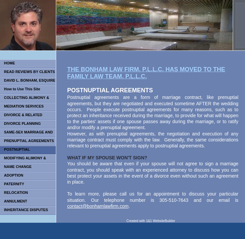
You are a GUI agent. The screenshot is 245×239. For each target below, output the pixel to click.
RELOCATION (16, 193)
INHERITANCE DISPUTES (26, 210)
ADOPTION (13, 175)
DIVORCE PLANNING (22, 123)
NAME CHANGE (18, 167)
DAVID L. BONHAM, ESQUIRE (29, 80)
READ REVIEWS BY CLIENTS (29, 72)
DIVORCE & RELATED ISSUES (21, 116)
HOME (9, 63)
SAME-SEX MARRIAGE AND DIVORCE (26, 133)
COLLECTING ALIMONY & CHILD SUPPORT (24, 99)
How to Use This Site (22, 89)
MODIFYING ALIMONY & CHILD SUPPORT (23, 159)
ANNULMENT (15, 201)
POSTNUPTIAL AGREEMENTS (15, 150)
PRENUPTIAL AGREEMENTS (29, 141)
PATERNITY (14, 184)
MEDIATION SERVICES (24, 106)
